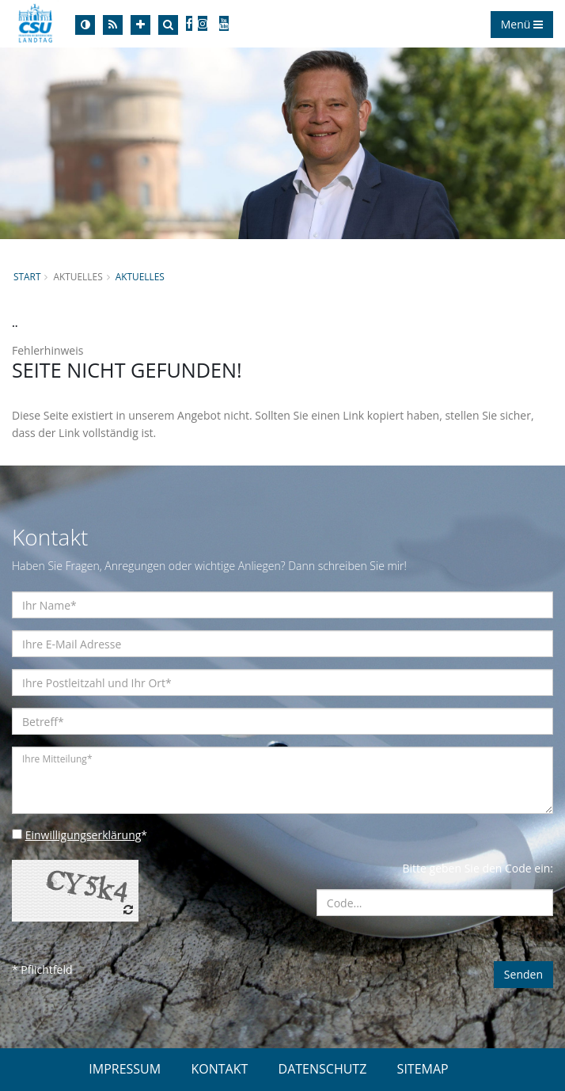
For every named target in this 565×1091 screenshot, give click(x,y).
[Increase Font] (140, 25)
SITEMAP (423, 1069)
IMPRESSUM (125, 1069)
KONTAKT (219, 1069)
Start (26, 276)
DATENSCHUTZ (323, 1069)
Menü (522, 24)
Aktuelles (140, 276)
